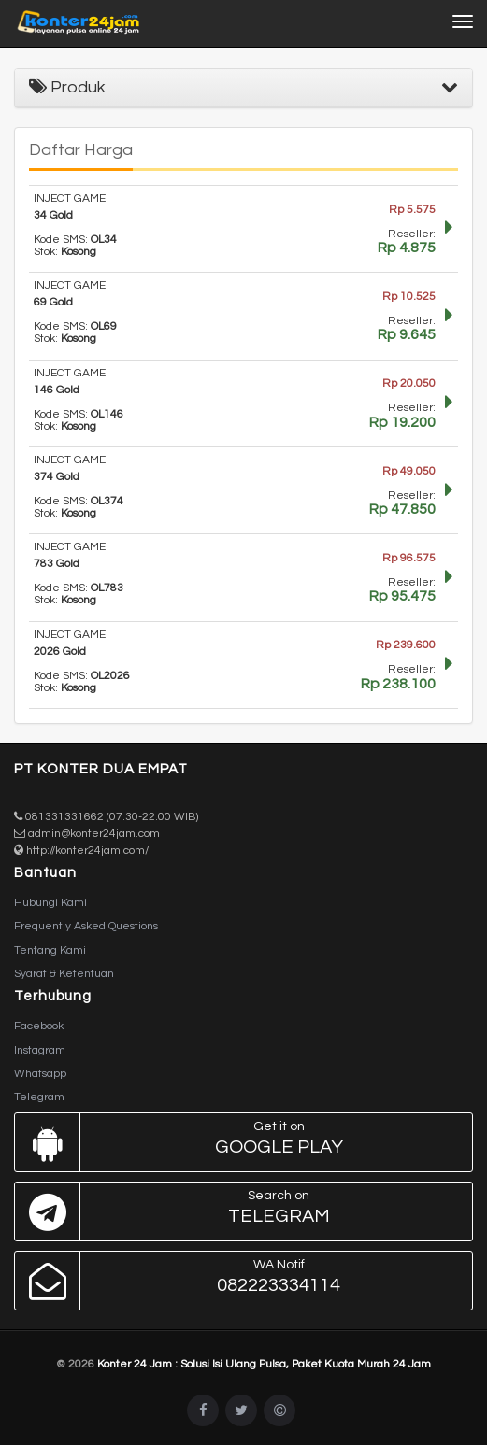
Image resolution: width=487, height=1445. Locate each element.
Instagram (39, 1050)
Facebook (39, 1026)
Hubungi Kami (50, 903)
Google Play (239, 1142)
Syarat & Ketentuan (64, 974)
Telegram (39, 1097)
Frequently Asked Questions (86, 926)
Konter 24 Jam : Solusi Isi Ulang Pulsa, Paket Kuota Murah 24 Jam (264, 1364)
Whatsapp (40, 1074)
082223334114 (239, 1281)
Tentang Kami (50, 950)
